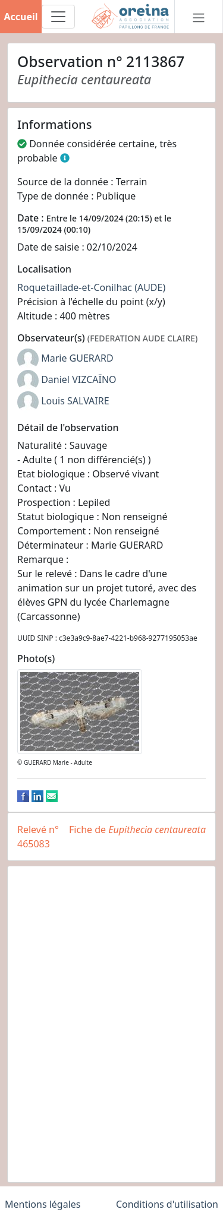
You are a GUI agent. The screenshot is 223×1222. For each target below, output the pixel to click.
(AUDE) (149, 287)
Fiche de (137, 829)
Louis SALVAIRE (75, 400)
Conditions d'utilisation (167, 1204)
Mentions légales (43, 1204)
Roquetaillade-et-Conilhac (74, 287)
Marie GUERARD (77, 358)
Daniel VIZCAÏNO (78, 379)
